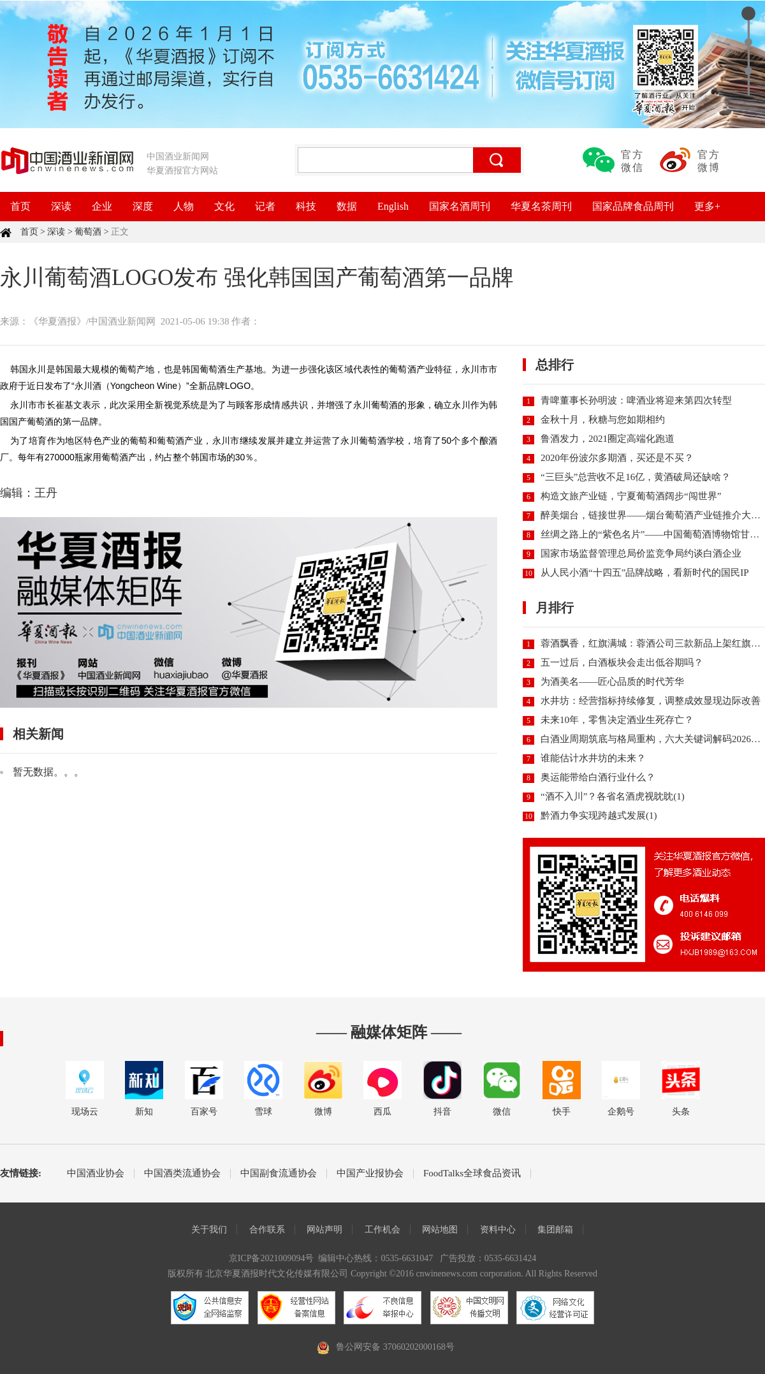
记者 (265, 206)
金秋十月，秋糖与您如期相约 (603, 419)
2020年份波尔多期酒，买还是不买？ (617, 458)
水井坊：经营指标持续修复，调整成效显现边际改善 (651, 701)
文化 (224, 206)
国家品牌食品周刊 (633, 206)
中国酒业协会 (95, 1173)
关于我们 (209, 1229)
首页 (20, 206)
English (393, 206)
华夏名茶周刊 (541, 206)
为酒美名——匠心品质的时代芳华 (612, 681)
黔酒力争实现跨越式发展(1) (599, 815)
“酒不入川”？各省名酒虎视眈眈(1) (613, 796)
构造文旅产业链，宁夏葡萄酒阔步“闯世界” (631, 496)
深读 (61, 206)
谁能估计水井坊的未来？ (593, 758)
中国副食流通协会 (278, 1173)
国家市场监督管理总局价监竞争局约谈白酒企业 (641, 553)
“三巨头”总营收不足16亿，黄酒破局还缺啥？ (636, 477)
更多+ (707, 206)
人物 (183, 206)
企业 (102, 206)
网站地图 (440, 1229)
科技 (306, 206)
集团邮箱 (555, 1229)
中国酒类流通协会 (182, 1173)
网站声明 (324, 1229)
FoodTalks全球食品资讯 (472, 1173)
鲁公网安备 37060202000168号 (395, 1347)
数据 (347, 206)
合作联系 (267, 1229)
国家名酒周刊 (459, 206)
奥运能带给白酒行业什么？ (598, 777)
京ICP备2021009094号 (271, 1258)
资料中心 (498, 1229)
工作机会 (382, 1229)
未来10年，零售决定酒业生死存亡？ (617, 720)
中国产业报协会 (370, 1173)
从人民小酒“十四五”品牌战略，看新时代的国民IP (645, 572)
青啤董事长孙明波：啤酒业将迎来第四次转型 (636, 400)
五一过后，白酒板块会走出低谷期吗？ (622, 662)
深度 (143, 206)
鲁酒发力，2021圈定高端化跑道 (607, 439)
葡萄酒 (88, 232)
